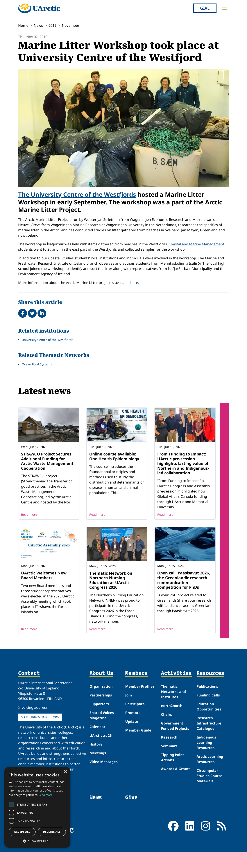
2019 (52, 25)
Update (131, 721)
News (38, 25)
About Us (101, 673)
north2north (171, 705)
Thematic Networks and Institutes (173, 691)
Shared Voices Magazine (101, 715)
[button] (37, 841)
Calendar (97, 726)
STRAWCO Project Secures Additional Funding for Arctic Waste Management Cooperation (47, 461)
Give (205, 8)
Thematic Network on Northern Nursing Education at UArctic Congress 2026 (110, 580)
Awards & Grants (175, 768)
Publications (207, 686)
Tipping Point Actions (172, 757)
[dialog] (37, 807)
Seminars (169, 746)
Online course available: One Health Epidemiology (114, 456)
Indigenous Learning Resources (206, 742)
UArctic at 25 (100, 735)
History (95, 744)
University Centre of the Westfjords (47, 340)
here (134, 282)
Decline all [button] (52, 832)
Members (136, 673)
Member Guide (138, 730)
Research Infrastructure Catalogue (209, 723)
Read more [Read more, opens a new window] (46, 795)
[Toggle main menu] (224, 8)
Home (23, 25)
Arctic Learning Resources (210, 759)
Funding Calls (208, 695)
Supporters (99, 703)
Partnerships (100, 695)
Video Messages (103, 761)
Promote (133, 712)
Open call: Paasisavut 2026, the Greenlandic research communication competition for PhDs (183, 580)
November (70, 25)
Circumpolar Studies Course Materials (209, 775)
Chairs (166, 714)
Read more (29, 514)
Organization (101, 686)
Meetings (97, 753)
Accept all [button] (22, 832)
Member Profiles (139, 686)
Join (128, 695)
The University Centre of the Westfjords (77, 194)
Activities (176, 673)
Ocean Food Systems (37, 364)
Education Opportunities (209, 706)
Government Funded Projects (175, 726)
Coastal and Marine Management (196, 244)
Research (169, 737)
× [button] (65, 771)
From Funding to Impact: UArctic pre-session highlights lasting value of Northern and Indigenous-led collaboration (183, 463)
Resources (210, 673)
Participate (135, 703)
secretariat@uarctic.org (40, 717)
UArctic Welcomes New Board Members (43, 575)
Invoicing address (33, 707)
